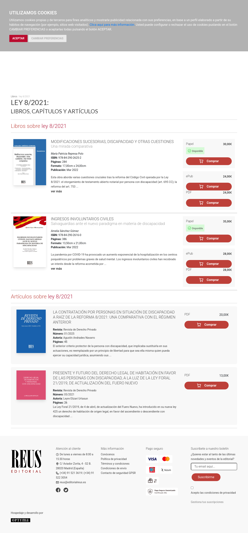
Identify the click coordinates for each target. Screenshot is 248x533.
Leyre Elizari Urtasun (75, 398)
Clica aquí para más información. (112, 25)
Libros (14, 96)
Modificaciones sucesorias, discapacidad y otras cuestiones (112, 141)
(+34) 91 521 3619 (69, 472)
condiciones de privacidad (220, 492)
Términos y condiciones (115, 463)
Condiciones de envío (114, 468)
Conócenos (108, 454)
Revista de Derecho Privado (79, 329)
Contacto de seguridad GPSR (118, 472)
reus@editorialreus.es (71, 482)
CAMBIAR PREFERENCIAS (47, 38)
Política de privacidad (114, 459)
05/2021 (69, 394)
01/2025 (69, 333)
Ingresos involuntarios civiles (82, 219)
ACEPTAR (18, 38)
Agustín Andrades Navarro (79, 337)
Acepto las (213, 492)
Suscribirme (206, 477)
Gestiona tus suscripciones (207, 502)
